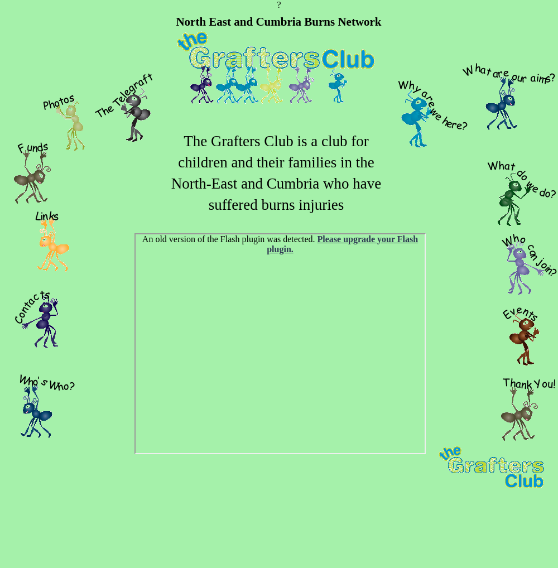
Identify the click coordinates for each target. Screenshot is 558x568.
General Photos (280, 343)
